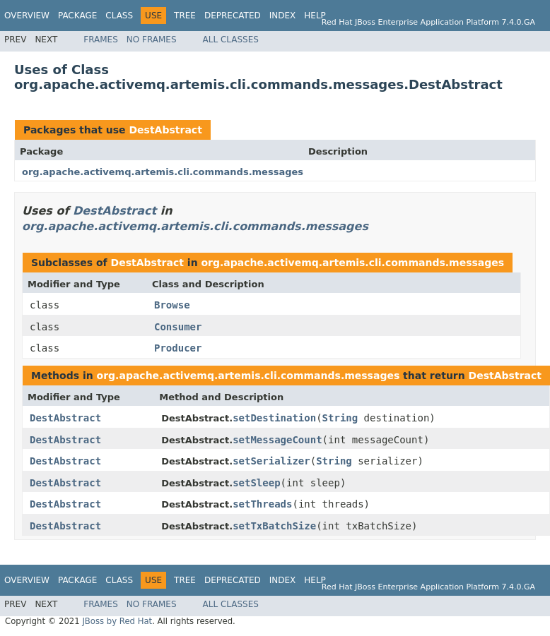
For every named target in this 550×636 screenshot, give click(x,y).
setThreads (262, 504)
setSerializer (271, 461)
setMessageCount (277, 439)
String (340, 418)
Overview (26, 15)
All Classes (231, 39)
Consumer (177, 326)
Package (77, 15)
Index (282, 15)
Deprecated (232, 15)
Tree (185, 15)
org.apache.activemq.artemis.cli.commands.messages (162, 172)
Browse (172, 305)
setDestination (274, 418)
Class (119, 15)
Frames (100, 39)
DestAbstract (165, 130)
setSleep (256, 482)
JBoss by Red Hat (117, 621)
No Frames (152, 39)
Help (315, 15)
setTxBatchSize (274, 526)
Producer (177, 348)
